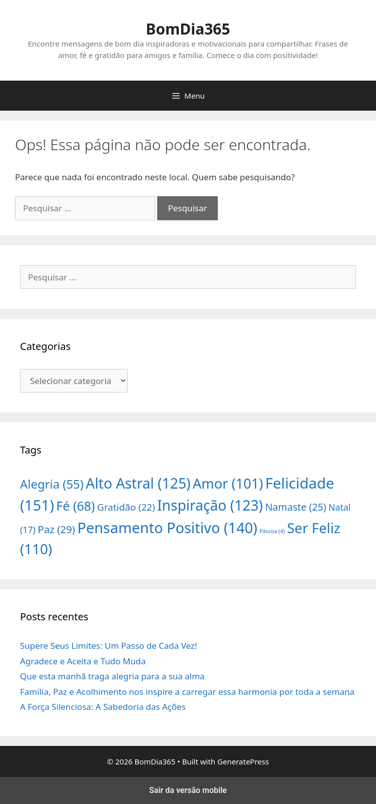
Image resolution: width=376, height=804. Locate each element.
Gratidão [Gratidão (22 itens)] (126, 507)
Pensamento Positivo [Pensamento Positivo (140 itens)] (167, 527)
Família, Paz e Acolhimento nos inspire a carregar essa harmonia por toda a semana (187, 691)
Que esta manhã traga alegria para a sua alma (112, 676)
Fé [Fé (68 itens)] (75, 505)
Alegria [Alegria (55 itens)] (52, 484)
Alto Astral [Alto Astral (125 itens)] (138, 483)
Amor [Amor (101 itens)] (228, 483)
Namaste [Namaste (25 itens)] (295, 507)
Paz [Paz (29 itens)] (56, 529)
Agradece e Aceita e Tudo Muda (83, 661)
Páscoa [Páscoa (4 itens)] (271, 531)
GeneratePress (243, 761)
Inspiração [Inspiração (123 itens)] (210, 505)
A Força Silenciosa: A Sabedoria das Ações (103, 706)
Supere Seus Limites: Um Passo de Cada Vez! (108, 645)
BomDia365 (188, 29)
